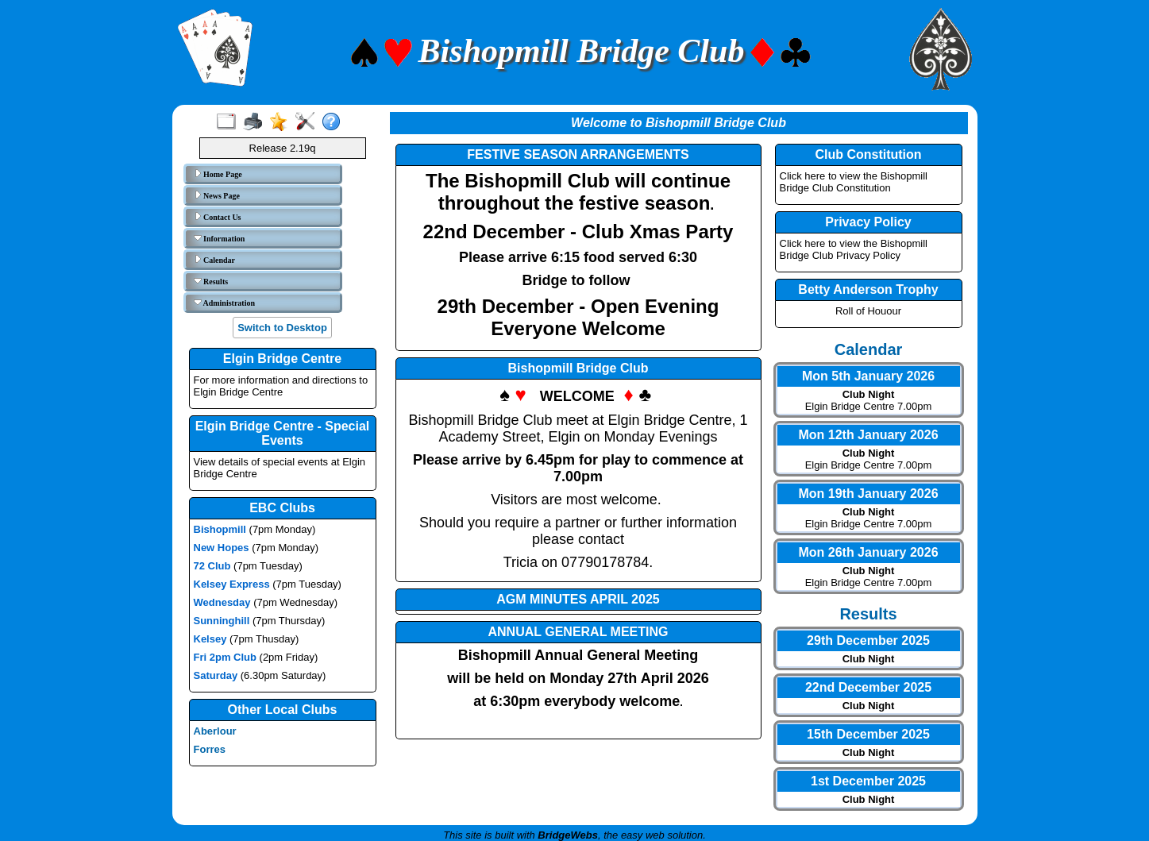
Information (219, 238)
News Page (217, 195)
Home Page (218, 174)
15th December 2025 (868, 734)
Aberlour (215, 731)
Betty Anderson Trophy (868, 289)
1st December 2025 (868, 781)
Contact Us (217, 217)
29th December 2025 (868, 640)
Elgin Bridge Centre (282, 358)
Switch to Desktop (282, 328)
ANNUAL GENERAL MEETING (578, 631)
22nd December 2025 (868, 687)
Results (211, 281)
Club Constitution (868, 154)
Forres (210, 749)
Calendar (215, 259)
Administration (225, 302)
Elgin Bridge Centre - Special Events (282, 433)
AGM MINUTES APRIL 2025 (577, 599)
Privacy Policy (868, 222)
